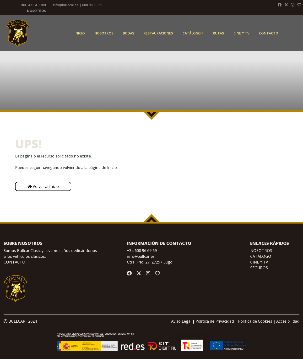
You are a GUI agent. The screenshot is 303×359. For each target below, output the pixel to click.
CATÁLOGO (260, 256)
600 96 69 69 (92, 5)
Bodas (128, 33)
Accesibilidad (287, 321)
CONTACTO (14, 262)
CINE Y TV (241, 33)
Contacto (268, 33)
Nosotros (103, 33)
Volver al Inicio (43, 186)
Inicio (80, 33)
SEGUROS (259, 267)
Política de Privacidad (214, 321)
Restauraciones (158, 33)
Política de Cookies (255, 321)
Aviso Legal (181, 321)
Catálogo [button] (192, 33)
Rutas (218, 33)
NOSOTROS (261, 250)
